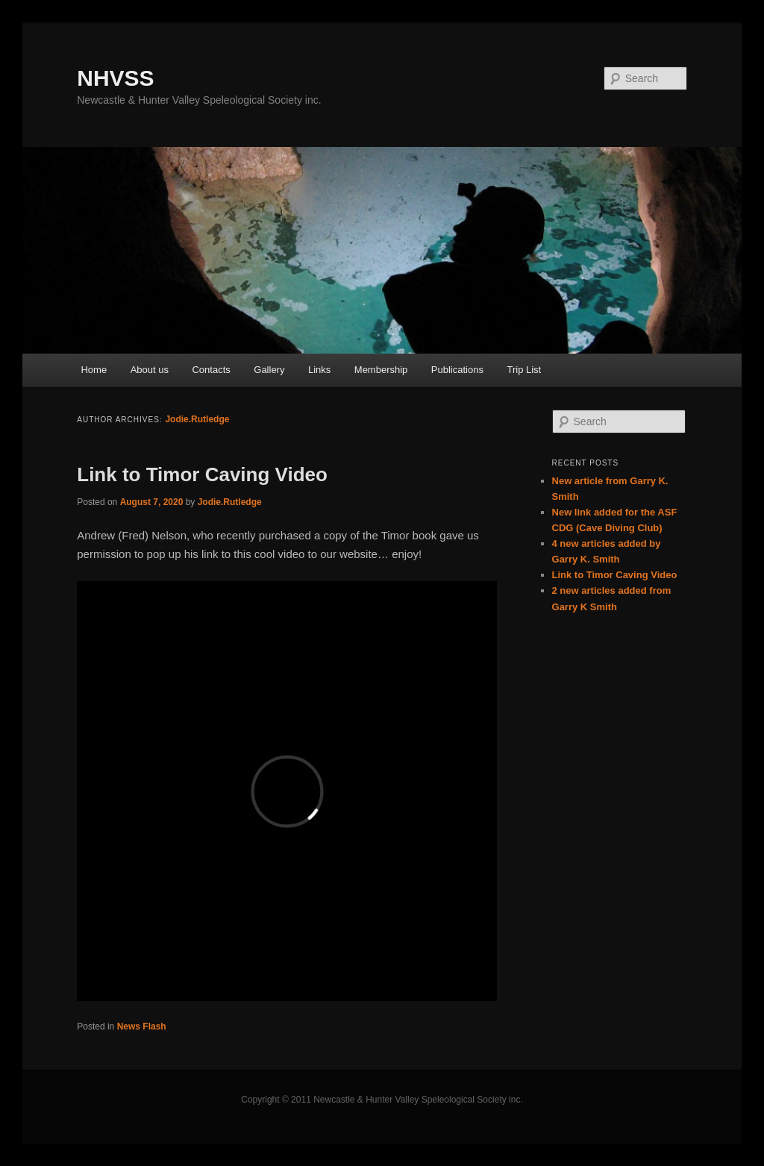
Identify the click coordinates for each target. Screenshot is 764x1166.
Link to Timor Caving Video (202, 474)
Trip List (524, 369)
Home (94, 369)
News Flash (141, 1026)
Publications (457, 369)
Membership (381, 369)
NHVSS (115, 78)
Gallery (269, 369)
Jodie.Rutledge (197, 419)
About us (150, 369)
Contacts (211, 369)
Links (319, 369)
